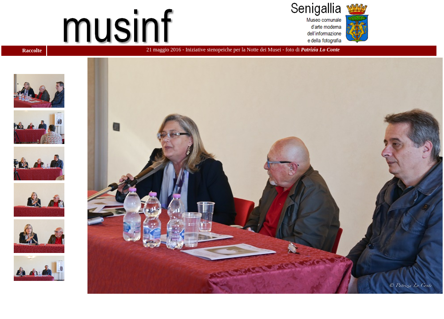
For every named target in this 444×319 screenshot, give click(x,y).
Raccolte (32, 50)
